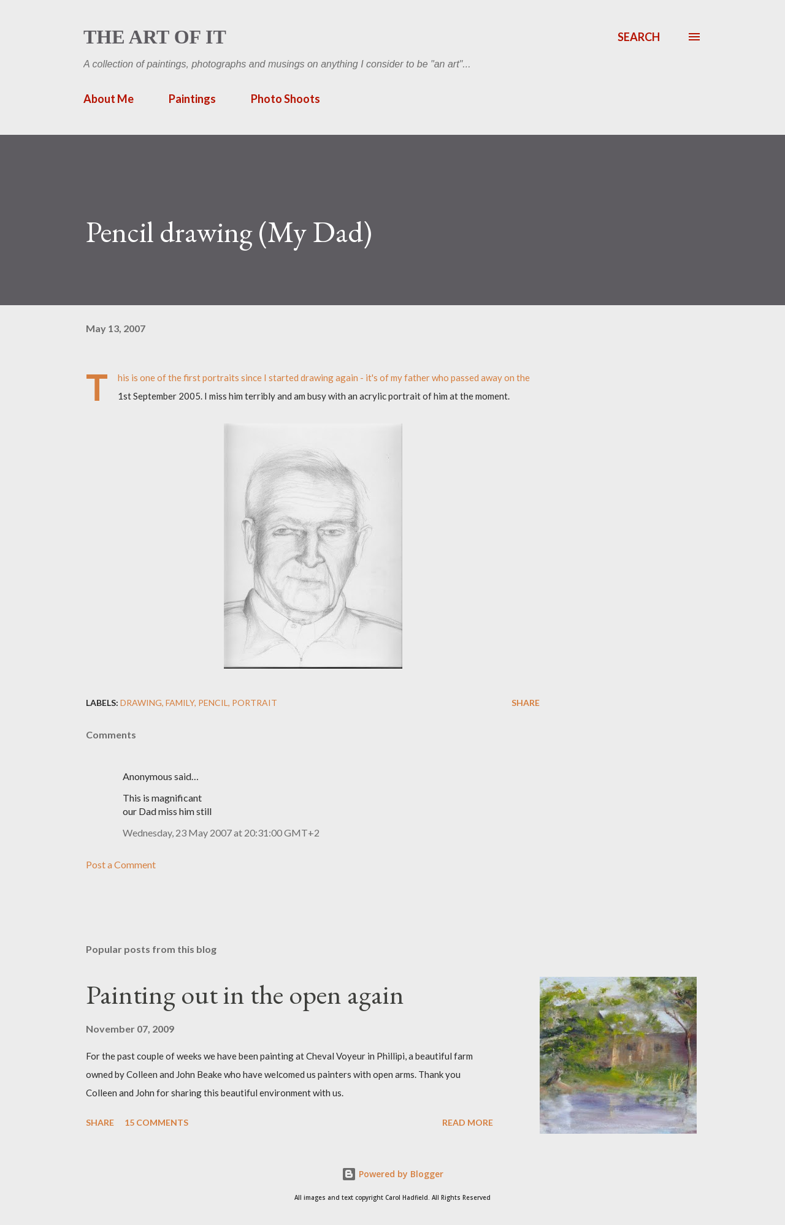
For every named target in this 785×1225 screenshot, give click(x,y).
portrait (254, 702)
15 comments (156, 1122)
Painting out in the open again (245, 994)
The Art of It (154, 37)
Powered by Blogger (392, 1174)
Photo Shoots (285, 98)
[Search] (639, 37)
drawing (141, 702)
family (180, 702)
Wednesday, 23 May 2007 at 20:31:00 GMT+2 (221, 832)
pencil (213, 702)
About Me (108, 98)
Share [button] (525, 702)
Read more (467, 1122)
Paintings (192, 98)
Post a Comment (121, 864)
